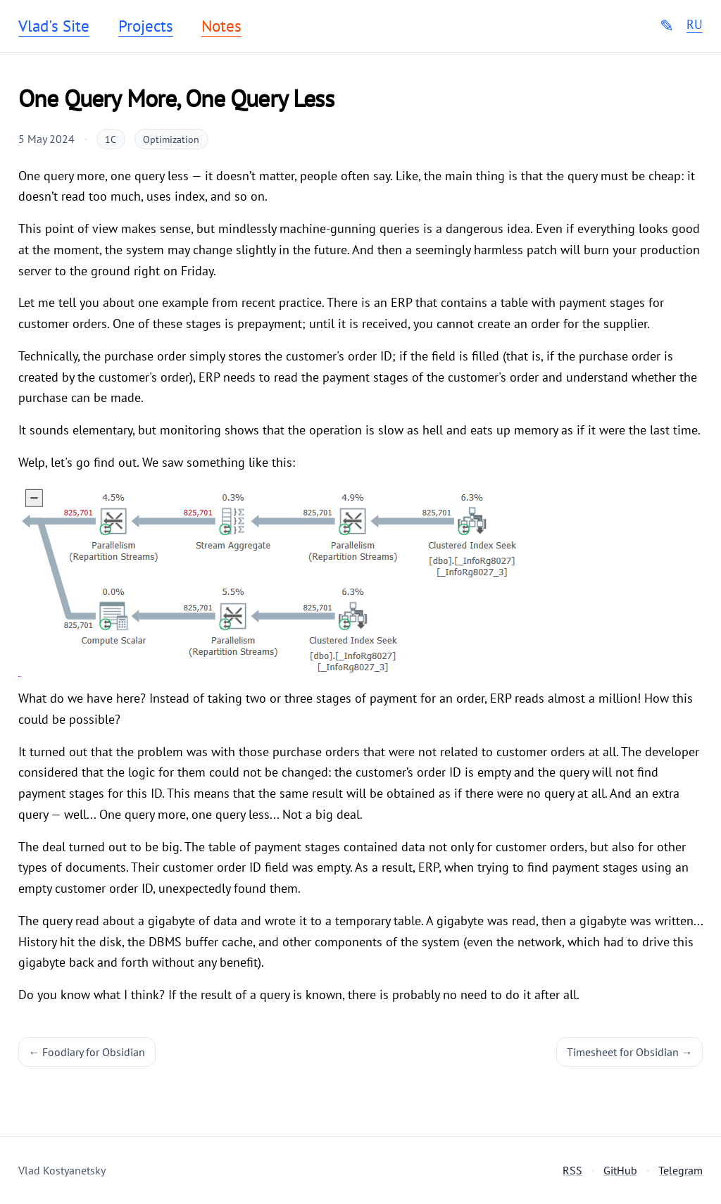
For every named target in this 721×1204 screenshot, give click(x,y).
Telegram (680, 1170)
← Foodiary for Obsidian (87, 1052)
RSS (572, 1170)
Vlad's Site (53, 26)
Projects (145, 26)
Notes (221, 26)
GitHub (620, 1170)
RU (694, 24)
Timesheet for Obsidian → (630, 1052)
